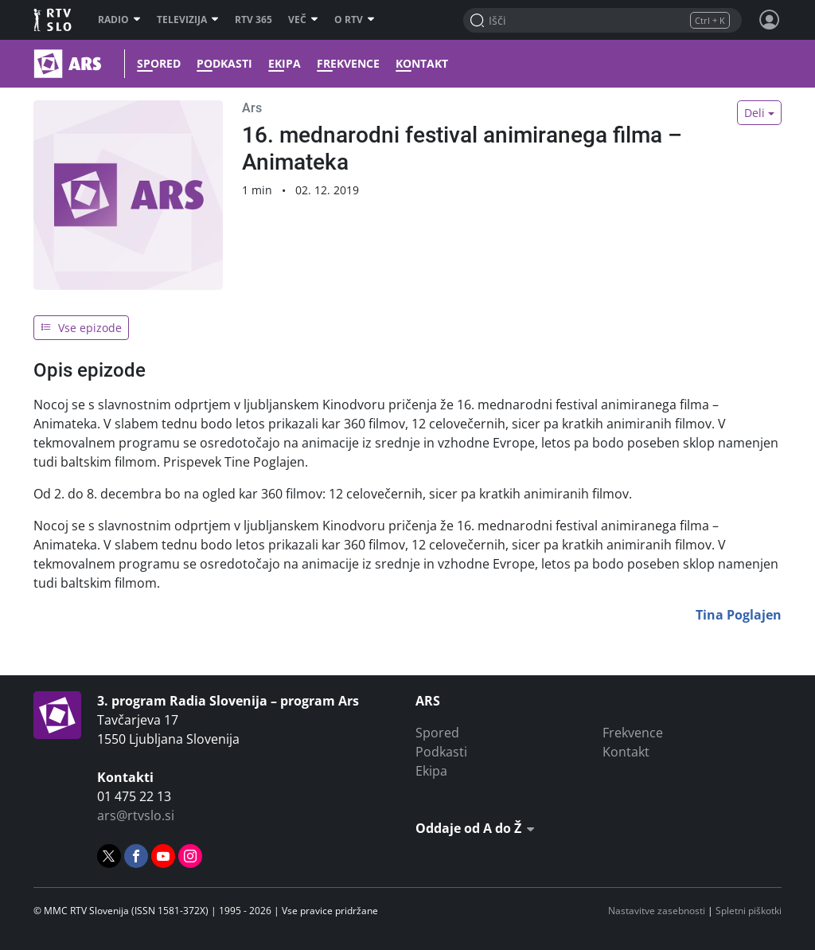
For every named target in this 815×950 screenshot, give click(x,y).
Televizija (188, 20)
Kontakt (422, 63)
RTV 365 (253, 20)
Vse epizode (81, 327)
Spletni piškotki (749, 910)
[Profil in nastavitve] (770, 20)
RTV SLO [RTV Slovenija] (53, 20)
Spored (159, 63)
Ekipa (284, 63)
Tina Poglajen (739, 615)
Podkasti (224, 63)
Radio (119, 20)
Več (303, 20)
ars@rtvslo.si (135, 815)
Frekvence (348, 63)
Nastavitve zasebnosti (656, 910)
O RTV (354, 20)
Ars (252, 107)
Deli (754, 112)
